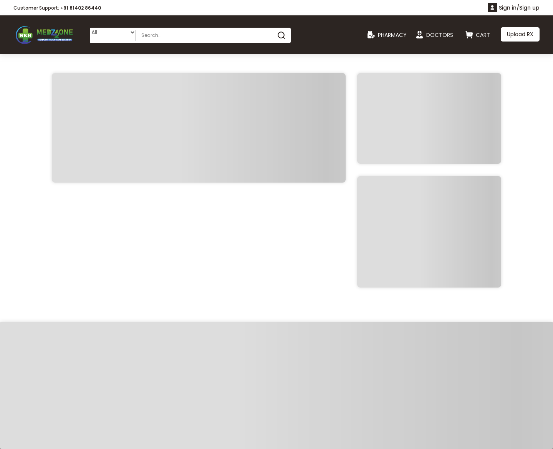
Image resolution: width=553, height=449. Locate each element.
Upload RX (520, 34)
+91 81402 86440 (80, 8)
